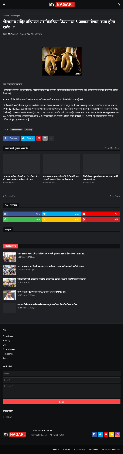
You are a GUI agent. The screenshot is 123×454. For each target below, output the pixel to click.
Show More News (112, 148)
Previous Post (10, 196)
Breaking (28, 129)
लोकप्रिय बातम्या (10, 246)
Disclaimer (93, 449)
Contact (66, 449)
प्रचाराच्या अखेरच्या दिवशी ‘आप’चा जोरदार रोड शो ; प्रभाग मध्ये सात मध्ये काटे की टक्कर (20, 178)
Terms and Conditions (111, 449)
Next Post (114, 196)
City (4, 345)
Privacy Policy (79, 449)
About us (55, 449)
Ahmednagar (15, 16)
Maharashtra (8, 354)
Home (5, 16)
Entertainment (9, 349)
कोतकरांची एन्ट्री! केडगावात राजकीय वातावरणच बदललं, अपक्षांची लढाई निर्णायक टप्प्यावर (51, 279)
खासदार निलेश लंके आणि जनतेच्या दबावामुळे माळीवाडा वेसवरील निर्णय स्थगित (47, 304)
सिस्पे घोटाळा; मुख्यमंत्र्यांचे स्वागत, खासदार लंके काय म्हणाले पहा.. (100, 178)
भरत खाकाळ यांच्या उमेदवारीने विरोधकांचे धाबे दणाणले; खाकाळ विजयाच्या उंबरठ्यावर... (61, 178)
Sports (5, 358)
